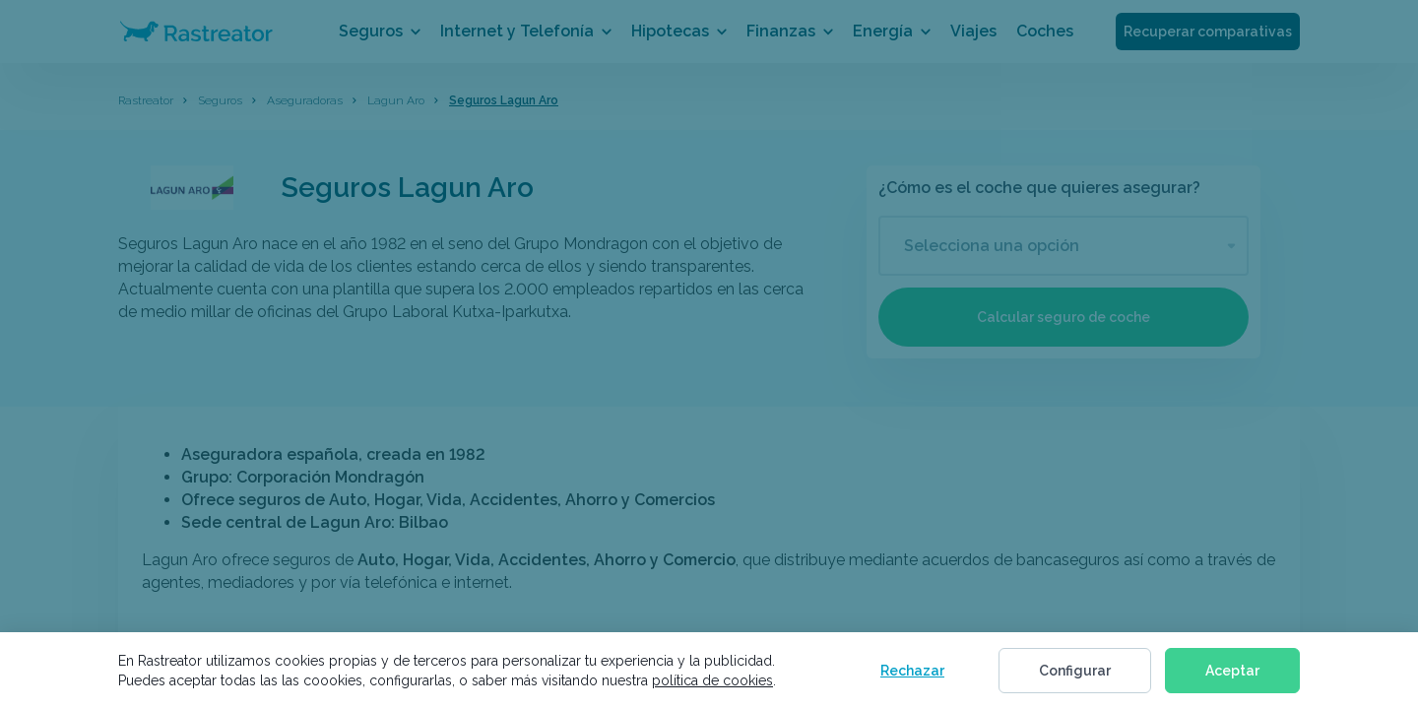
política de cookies (712, 680)
